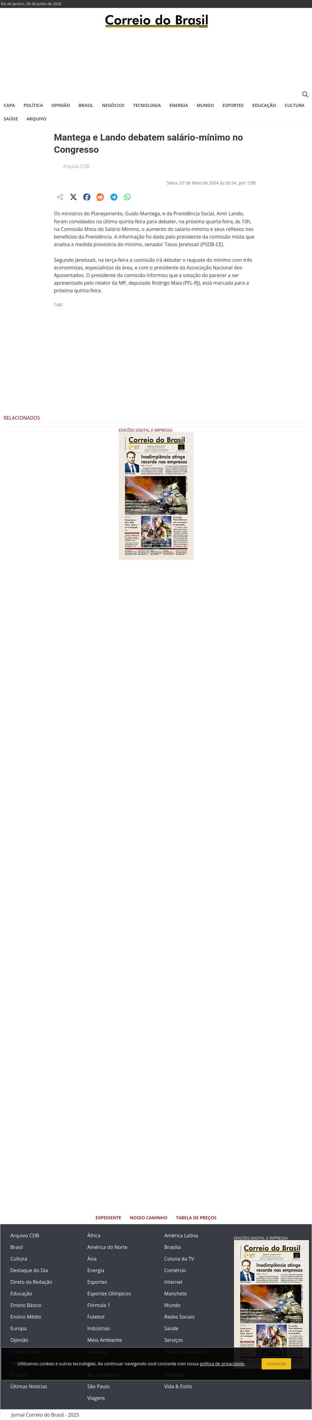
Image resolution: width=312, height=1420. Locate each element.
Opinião (60, 105)
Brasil (86, 105)
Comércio (175, 1270)
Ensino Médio (25, 1316)
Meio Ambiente (104, 1340)
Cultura (294, 105)
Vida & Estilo (178, 1386)
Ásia (92, 1258)
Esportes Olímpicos (109, 1293)
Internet (173, 1282)
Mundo (205, 105)
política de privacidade (222, 1364)
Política (33, 105)
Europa (18, 1328)
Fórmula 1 (98, 1305)
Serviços (173, 1340)
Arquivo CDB (76, 166)
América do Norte (107, 1247)
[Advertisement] (156, 62)
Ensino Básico (25, 1305)
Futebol (96, 1316)
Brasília (172, 1247)
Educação (264, 105)
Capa (9, 105)
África (94, 1235)
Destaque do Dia (29, 1270)
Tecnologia (147, 105)
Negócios (113, 105)
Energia (178, 105)
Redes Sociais (179, 1316)
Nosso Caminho (148, 1218)
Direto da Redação (31, 1282)
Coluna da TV (179, 1258)
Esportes (232, 105)
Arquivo (36, 119)
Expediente (108, 1218)
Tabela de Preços (196, 1218)
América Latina (181, 1235)
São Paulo (98, 1386)
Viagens (96, 1398)
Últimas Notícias (28, 1386)
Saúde (11, 119)
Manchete (175, 1293)
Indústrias (98, 1328)
